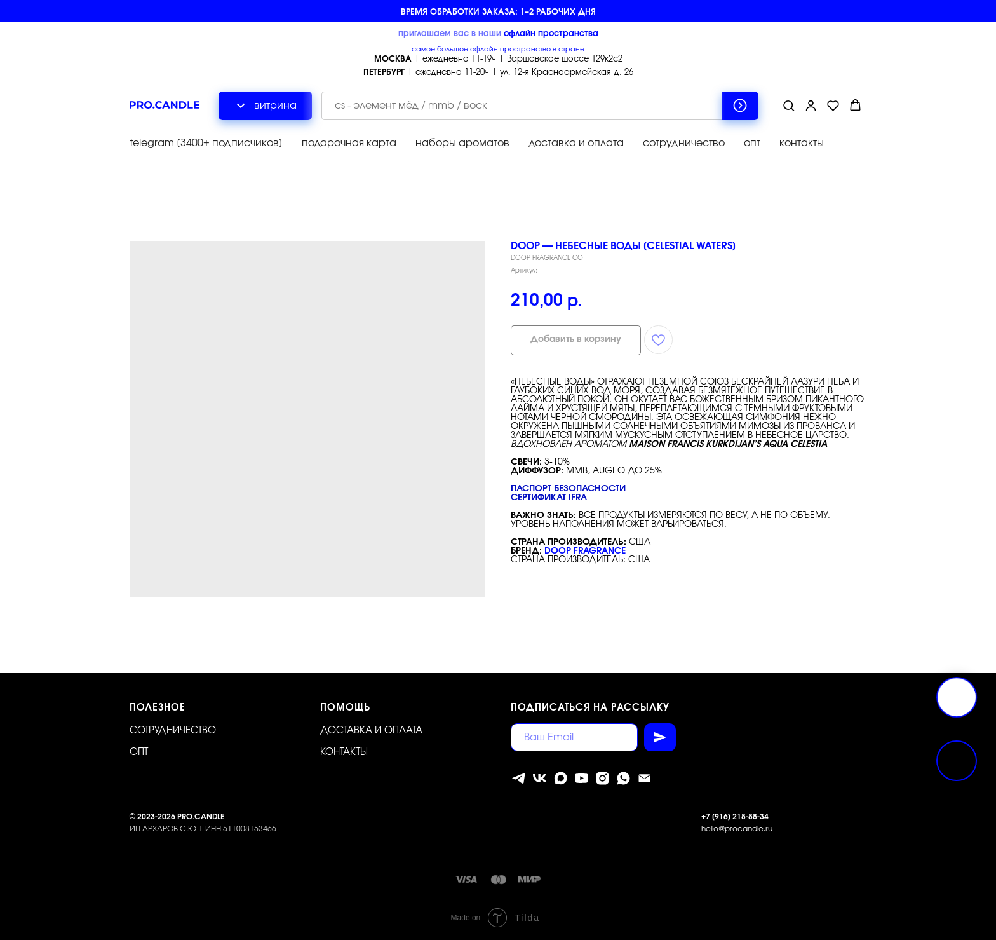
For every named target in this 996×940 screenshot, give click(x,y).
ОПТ (139, 752)
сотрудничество (684, 143)
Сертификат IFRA (549, 497)
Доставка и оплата (371, 730)
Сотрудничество (173, 730)
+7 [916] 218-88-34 (735, 817)
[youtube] (581, 778)
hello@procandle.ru (736, 829)
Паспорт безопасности (568, 488)
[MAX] (561, 778)
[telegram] (519, 778)
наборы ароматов (462, 143)
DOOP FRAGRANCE (585, 551)
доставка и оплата (576, 143)
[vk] (540, 778)
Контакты (344, 752)
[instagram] (602, 778)
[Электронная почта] (644, 778)
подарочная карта (349, 143)
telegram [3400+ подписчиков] (206, 143)
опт (752, 143)
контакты (801, 143)
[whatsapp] (623, 778)
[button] (789, 105)
